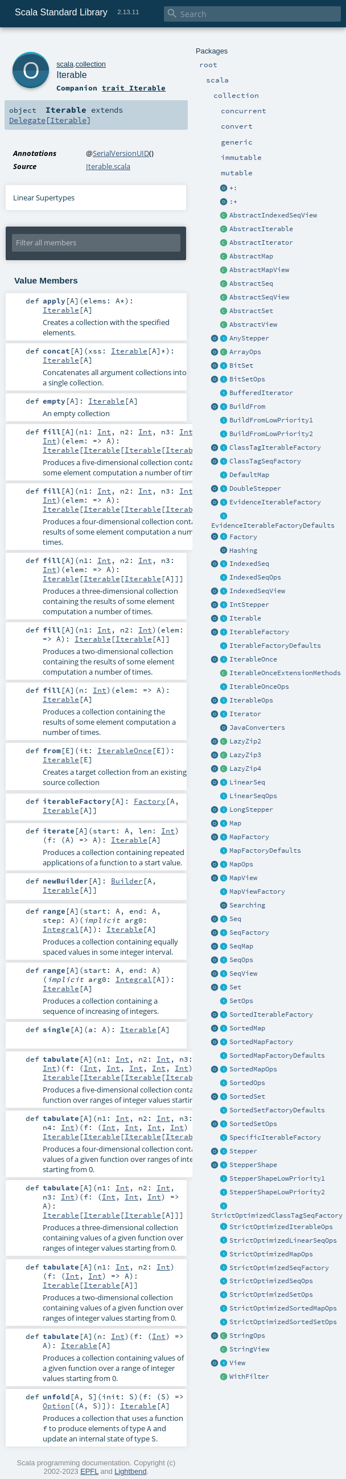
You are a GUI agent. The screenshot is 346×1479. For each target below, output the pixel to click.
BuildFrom (247, 406)
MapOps (241, 864)
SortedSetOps (253, 1124)
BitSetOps (247, 379)
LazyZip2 (245, 741)
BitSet (241, 365)
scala (64, 64)
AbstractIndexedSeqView (273, 215)
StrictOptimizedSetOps (271, 1295)
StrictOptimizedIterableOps (281, 1227)
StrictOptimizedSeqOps (271, 1281)
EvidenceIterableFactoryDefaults (273, 525)
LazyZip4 (245, 769)
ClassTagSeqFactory (265, 461)
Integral (61, 929)
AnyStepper (249, 338)
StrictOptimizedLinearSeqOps (283, 1240)
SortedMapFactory (261, 1042)
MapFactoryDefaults (265, 850)
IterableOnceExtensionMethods (285, 673)
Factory (243, 537)
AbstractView (253, 324)
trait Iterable (134, 87)
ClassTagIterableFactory (275, 447)
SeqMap (241, 946)
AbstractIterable (261, 229)
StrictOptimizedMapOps (271, 1254)
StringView (249, 1349)
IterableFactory (259, 632)
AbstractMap (251, 256)
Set (235, 987)
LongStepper (251, 810)
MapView (243, 878)
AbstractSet (251, 311)
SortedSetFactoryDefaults (277, 1110)
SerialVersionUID (121, 153)
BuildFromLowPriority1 (271, 420)
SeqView (243, 973)
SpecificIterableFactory (275, 1137)
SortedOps (247, 1083)
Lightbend (130, 1471)
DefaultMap (249, 475)
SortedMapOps (253, 1069)
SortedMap (247, 1028)
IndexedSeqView (257, 591)
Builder (127, 880)
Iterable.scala (108, 166)
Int (104, 431)
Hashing (243, 550)
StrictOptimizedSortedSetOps (283, 1322)
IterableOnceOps (259, 687)
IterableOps (251, 700)
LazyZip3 (245, 755)
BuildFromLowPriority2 (271, 434)
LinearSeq (247, 782)
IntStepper (249, 605)
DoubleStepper (255, 488)
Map (235, 823)
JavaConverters (257, 728)
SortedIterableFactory (271, 1014)
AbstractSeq (251, 283)
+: (233, 188)
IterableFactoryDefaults (275, 646)
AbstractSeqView (259, 297)
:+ (233, 202)
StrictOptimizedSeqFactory (279, 1268)
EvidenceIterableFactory (275, 502)
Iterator (245, 714)
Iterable (245, 618)
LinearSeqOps (253, 796)
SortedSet (247, 1096)
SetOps (241, 1001)
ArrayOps (245, 352)
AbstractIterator (261, 242)
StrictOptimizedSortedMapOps (283, 1308)
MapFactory (249, 837)
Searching (247, 905)
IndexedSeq (249, 564)
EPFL (89, 1471)
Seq (235, 919)
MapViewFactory (257, 891)
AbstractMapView (259, 270)
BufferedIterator (261, 393)
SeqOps (241, 960)
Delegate (27, 120)
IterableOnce (253, 659)
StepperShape (253, 1165)
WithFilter (249, 1377)
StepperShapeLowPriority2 (277, 1192)
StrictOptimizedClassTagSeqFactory (277, 1215)
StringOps (247, 1336)
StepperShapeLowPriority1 (277, 1178)
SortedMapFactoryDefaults (277, 1055)
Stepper (243, 1151)
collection (91, 64)
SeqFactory (249, 932)
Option (56, 1405)
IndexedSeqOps (255, 577)
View (237, 1363)
